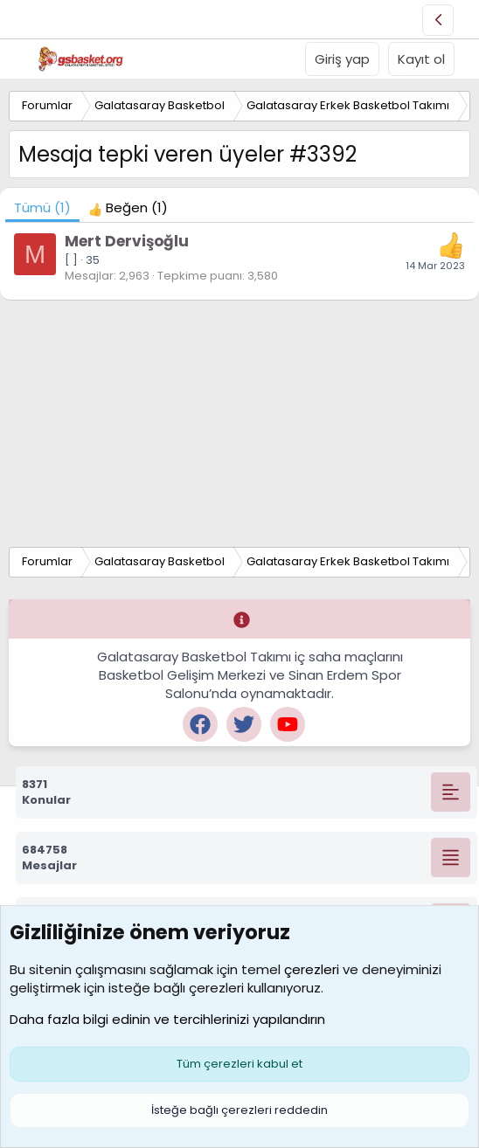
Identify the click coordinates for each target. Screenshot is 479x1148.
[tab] (128, 207)
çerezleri (311, 969)
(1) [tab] (42, 207)
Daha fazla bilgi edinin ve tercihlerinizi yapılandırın (167, 1019)
